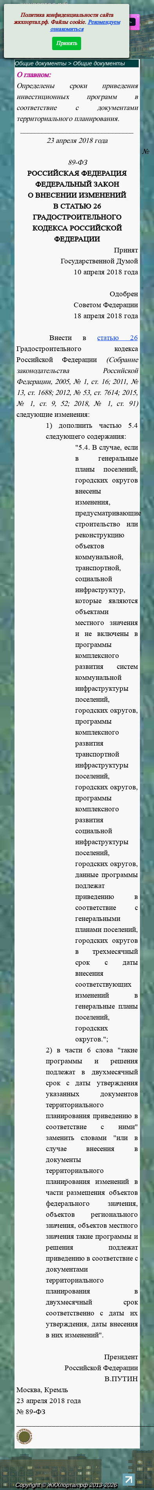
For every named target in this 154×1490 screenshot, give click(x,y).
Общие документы (41, 63)
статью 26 (117, 338)
